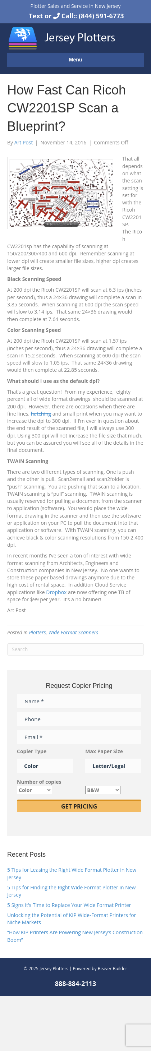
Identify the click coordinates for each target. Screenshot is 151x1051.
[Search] (75, 649)
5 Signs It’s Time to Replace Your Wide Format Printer (69, 905)
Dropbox (57, 592)
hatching (41, 413)
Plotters (37, 632)
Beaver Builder (112, 969)
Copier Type (45, 758)
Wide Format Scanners (74, 632)
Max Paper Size (113, 758)
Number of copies (39, 785)
